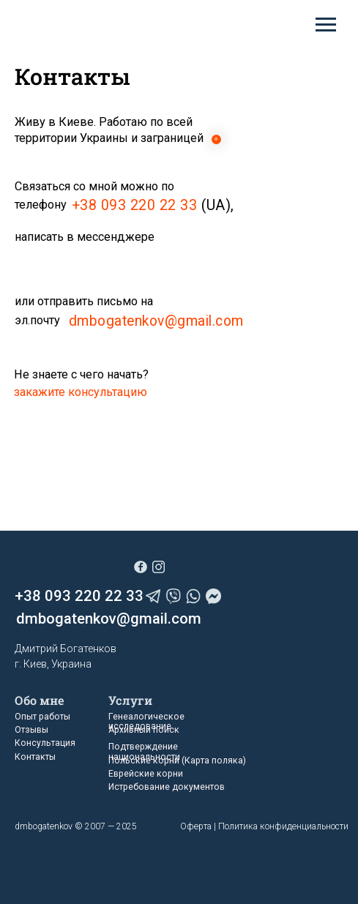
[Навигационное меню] (326, 25)
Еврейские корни (145, 774)
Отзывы (31, 730)
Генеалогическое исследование (146, 721)
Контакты (35, 757)
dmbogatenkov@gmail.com (156, 321)
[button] (80, 392)
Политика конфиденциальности (283, 826)
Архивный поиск (143, 730)
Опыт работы (42, 716)
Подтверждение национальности (144, 751)
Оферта (196, 826)
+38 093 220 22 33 (135, 205)
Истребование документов (166, 787)
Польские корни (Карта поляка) (177, 760)
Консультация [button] (45, 743)
